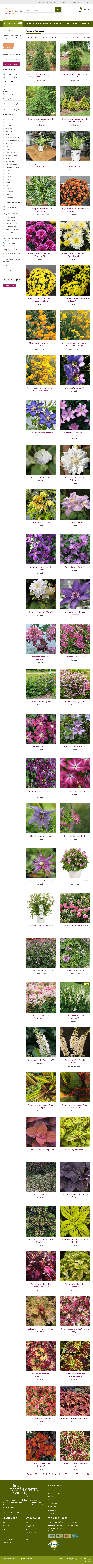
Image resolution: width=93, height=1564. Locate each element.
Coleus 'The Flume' (41, 1194)
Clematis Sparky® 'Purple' (41, 881)
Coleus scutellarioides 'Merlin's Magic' (75, 1330)
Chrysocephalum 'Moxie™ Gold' (41, 344)
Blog (4, 1522)
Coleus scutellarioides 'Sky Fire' (75, 1464)
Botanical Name (11, 74)
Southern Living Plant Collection (11, 249)
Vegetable (9, 191)
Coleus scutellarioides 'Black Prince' (75, 1195)
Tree (7, 185)
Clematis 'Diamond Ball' (41, 477)
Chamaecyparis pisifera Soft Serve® (41, 120)
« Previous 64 (31, 38)
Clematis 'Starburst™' (41, 746)
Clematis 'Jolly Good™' (75, 567)
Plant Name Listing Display (13, 110)
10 (59, 38)
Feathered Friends (11, 226)
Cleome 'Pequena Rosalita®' (75, 881)
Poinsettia (9, 176)
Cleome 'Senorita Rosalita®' (41, 970)
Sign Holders (52, 1500)
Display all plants (11, 94)
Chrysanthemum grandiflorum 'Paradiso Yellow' (41, 299)
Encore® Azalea (11, 223)
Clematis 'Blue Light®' (75, 388)
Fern (7, 146)
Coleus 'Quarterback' (75, 1150)
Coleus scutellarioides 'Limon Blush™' (41, 1330)
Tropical (8, 188)
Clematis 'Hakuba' (75, 522)
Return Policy (85, 1559)
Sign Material (53, 1503)
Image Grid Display (12, 104)
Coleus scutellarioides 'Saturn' (74, 1418)
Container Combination (14, 140)
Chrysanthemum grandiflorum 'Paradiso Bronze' (75, 210)
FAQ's (5, 1529)
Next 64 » (86, 38)
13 (70, 38)
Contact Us (7, 1543)
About (61, 1559)
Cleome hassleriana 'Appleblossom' (41, 1016)
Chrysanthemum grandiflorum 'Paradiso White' (75, 254)
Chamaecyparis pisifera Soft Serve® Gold (75, 120)
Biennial (8, 131)
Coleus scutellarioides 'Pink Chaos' (40, 1419)
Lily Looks (9, 232)
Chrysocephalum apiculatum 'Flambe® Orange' (74, 344)
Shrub (7, 182)
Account (29, 1522)
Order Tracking (31, 1532)
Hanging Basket (11, 155)
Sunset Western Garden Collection (11, 260)
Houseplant (9, 161)
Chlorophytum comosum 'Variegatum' (41, 210)
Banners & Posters (54, 1493)
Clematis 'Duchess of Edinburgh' (74, 478)
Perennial (9, 173)
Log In (28, 1536)
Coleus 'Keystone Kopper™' (41, 1150)
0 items (12, 271)
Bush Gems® (10, 217)
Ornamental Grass (12, 167)
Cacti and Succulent (12, 137)
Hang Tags (52, 1507)
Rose (7, 179)
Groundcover (10, 152)
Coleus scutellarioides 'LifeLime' (75, 1285)
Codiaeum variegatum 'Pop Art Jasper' (41, 1106)
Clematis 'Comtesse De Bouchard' (75, 434)
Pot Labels (52, 1510)
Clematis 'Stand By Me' (40, 701)
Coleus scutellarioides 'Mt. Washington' (41, 1375)
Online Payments (54, 1549)
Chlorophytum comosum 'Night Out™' (41, 165)
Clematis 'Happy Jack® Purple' (41, 568)
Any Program (10, 207)
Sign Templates (31, 1529)
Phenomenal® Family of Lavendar (12, 239)
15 (77, 38)
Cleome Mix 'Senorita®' (75, 970)
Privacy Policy (71, 1559)
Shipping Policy (84, 1561)
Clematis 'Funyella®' (40, 522)
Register (28, 1539)
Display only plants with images (12, 90)
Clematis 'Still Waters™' (74, 746)
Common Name (11, 77)
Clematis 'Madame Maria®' (40, 612)
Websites (51, 1513)
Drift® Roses (10, 220)
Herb (7, 158)
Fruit (7, 149)
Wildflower (9, 197)
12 (66, 38)
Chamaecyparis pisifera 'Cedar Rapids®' (75, 75)
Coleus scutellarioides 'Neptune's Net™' (75, 1375)
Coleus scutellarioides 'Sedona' (41, 1464)
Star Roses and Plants (13, 253)
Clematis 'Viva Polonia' (75, 791)
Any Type (9, 119)
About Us (6, 1536)
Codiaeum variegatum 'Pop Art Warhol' (75, 1106)
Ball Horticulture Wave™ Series (12, 214)
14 (73, 38)
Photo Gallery (8, 1526)
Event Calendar (8, 1539)
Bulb (7, 134)
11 (62, 38)
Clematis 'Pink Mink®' (75, 657)
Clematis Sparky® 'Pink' (75, 836)
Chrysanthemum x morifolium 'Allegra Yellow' (75, 299)
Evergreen (9, 143)
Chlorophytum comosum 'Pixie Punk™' (75, 165)
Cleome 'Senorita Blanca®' (40, 925)
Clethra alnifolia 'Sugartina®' (41, 1060)
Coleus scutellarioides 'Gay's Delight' (75, 1240)
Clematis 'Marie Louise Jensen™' (75, 613)
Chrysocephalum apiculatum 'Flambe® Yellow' (40, 389)
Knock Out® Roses (12, 229)
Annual (8, 122)
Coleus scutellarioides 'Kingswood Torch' (41, 1285)
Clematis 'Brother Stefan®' (41, 433)
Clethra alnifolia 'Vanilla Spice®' (75, 1061)
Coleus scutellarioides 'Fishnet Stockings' (41, 1240)
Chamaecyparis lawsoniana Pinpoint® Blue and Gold (40, 75)
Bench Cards (52, 1496)
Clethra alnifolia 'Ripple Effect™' (74, 1016)
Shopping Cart (31, 1526)
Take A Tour (7, 1532)
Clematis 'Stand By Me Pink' (75, 701)
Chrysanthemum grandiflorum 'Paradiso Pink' (41, 254)
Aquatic (8, 125)
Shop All (51, 1490)
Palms (7, 170)
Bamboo (8, 128)
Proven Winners (8, 46)
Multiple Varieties (11, 164)
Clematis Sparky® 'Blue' (41, 836)
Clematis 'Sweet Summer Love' (40, 792)
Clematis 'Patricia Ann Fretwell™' (41, 658)
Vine (7, 194)
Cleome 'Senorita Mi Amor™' (75, 925)
